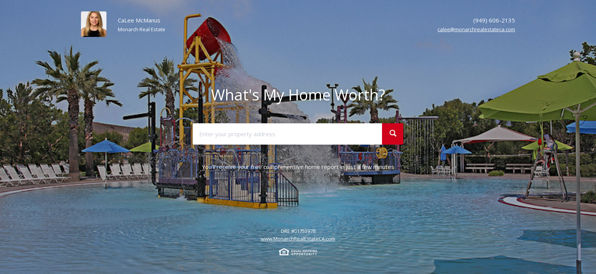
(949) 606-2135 (494, 20)
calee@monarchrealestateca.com (476, 29)
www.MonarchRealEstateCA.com (298, 238)
